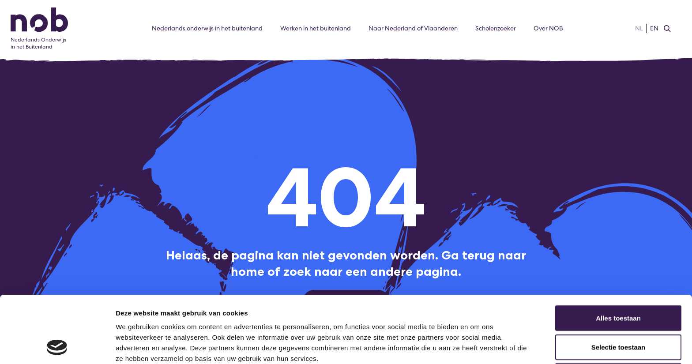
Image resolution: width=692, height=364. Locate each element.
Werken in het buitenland (315, 28)
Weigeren (618, 313)
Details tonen (477, 346)
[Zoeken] (667, 28)
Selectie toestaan (618, 284)
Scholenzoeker (495, 28)
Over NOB (548, 28)
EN (654, 28)
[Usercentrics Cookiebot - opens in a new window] (57, 346)
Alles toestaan (618, 255)
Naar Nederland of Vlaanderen (413, 28)
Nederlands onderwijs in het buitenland (207, 28)
